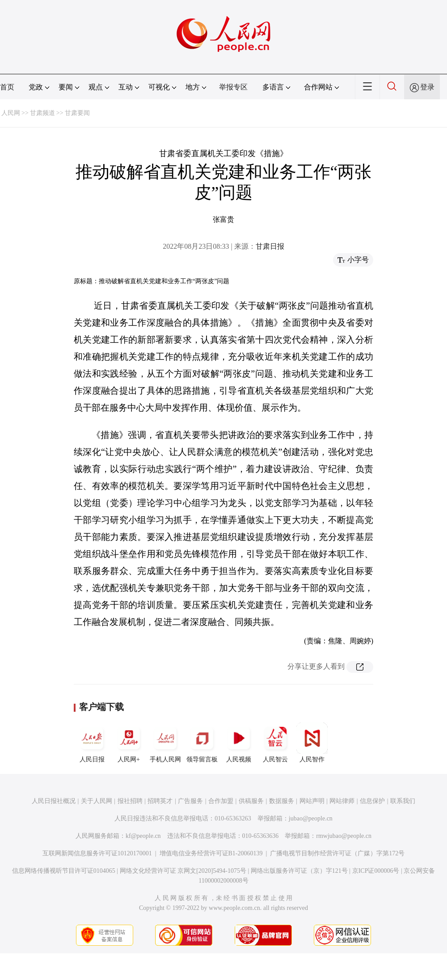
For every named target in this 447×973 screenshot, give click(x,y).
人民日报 (92, 742)
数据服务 (281, 801)
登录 (427, 87)
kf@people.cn (143, 836)
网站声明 (312, 801)
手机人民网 (165, 742)
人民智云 (275, 742)
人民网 (10, 113)
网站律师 (341, 801)
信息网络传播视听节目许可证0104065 (63, 870)
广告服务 (190, 801)
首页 (7, 87)
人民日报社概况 (54, 801)
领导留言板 (202, 742)
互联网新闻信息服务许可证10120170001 (97, 853)
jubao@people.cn (311, 818)
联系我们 (402, 801)
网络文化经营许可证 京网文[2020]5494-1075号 (183, 870)
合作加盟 (220, 801)
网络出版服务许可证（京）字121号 (299, 870)
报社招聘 (130, 801)
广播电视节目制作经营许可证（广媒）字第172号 (337, 853)
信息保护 (372, 801)
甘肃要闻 (77, 113)
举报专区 (233, 87)
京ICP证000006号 (376, 870)
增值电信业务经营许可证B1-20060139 (211, 853)
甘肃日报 (270, 246)
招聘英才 (160, 801)
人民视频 (238, 742)
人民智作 (312, 742)
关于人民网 (96, 801)
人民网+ (128, 742)
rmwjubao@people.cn (343, 836)
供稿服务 (251, 801)
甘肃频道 (42, 113)
